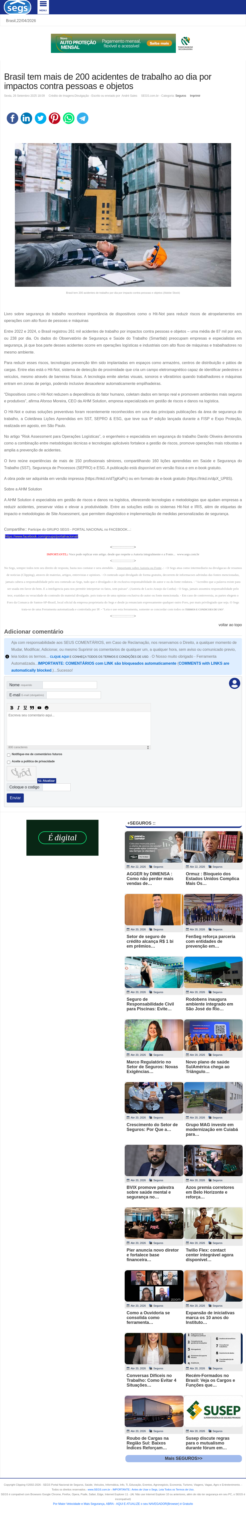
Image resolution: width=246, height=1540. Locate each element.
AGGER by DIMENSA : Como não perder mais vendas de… (150, 878)
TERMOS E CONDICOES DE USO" (204, 609)
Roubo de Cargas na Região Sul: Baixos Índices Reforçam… (148, 1443)
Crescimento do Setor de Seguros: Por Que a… (152, 1127)
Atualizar (49, 780)
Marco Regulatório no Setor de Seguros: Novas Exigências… (152, 1067)
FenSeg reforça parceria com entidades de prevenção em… (210, 941)
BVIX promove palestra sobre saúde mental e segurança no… (150, 1192)
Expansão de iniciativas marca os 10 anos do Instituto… (210, 1317)
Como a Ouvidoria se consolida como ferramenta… (148, 1317)
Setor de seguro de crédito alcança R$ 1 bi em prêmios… (150, 941)
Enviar (15, 798)
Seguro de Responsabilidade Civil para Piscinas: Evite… (150, 1004)
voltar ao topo (230, 625)
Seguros (180, 95)
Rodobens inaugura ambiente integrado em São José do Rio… (209, 1004)
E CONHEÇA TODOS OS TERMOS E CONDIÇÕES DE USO (99, 656)
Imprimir (195, 95)
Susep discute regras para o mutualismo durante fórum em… (208, 1443)
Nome (20, 685)
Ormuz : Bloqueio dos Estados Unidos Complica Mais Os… (212, 878)
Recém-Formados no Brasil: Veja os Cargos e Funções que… (210, 1380)
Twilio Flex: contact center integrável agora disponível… (210, 1255)
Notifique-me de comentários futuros (37, 754)
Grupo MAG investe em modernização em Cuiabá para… (212, 1129)
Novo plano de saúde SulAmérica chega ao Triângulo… (208, 1067)
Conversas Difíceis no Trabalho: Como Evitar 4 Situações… (151, 1380)
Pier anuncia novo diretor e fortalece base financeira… (153, 1255)
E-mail (26, 695)
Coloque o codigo (24, 787)
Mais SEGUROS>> (183, 1458)
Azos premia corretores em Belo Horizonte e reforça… (210, 1192)
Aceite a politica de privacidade (33, 761)
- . (152, 1489)
